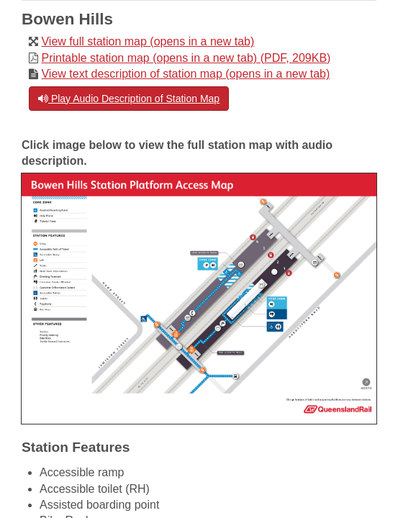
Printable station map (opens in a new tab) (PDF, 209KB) (185, 58)
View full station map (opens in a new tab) (147, 41)
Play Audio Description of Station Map (129, 98)
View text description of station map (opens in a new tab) (185, 74)
